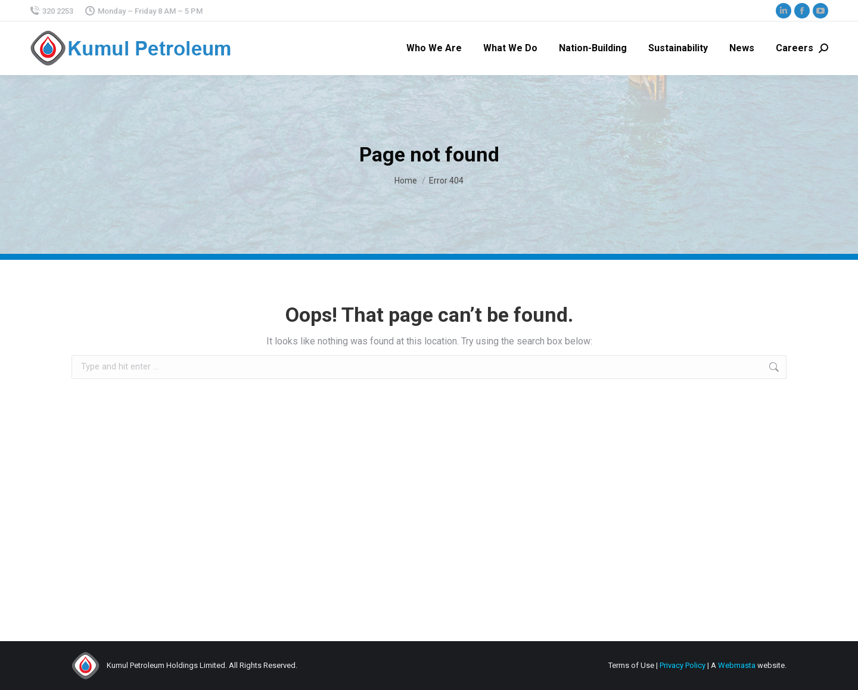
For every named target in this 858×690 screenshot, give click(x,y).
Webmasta (737, 665)
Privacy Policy (682, 665)
